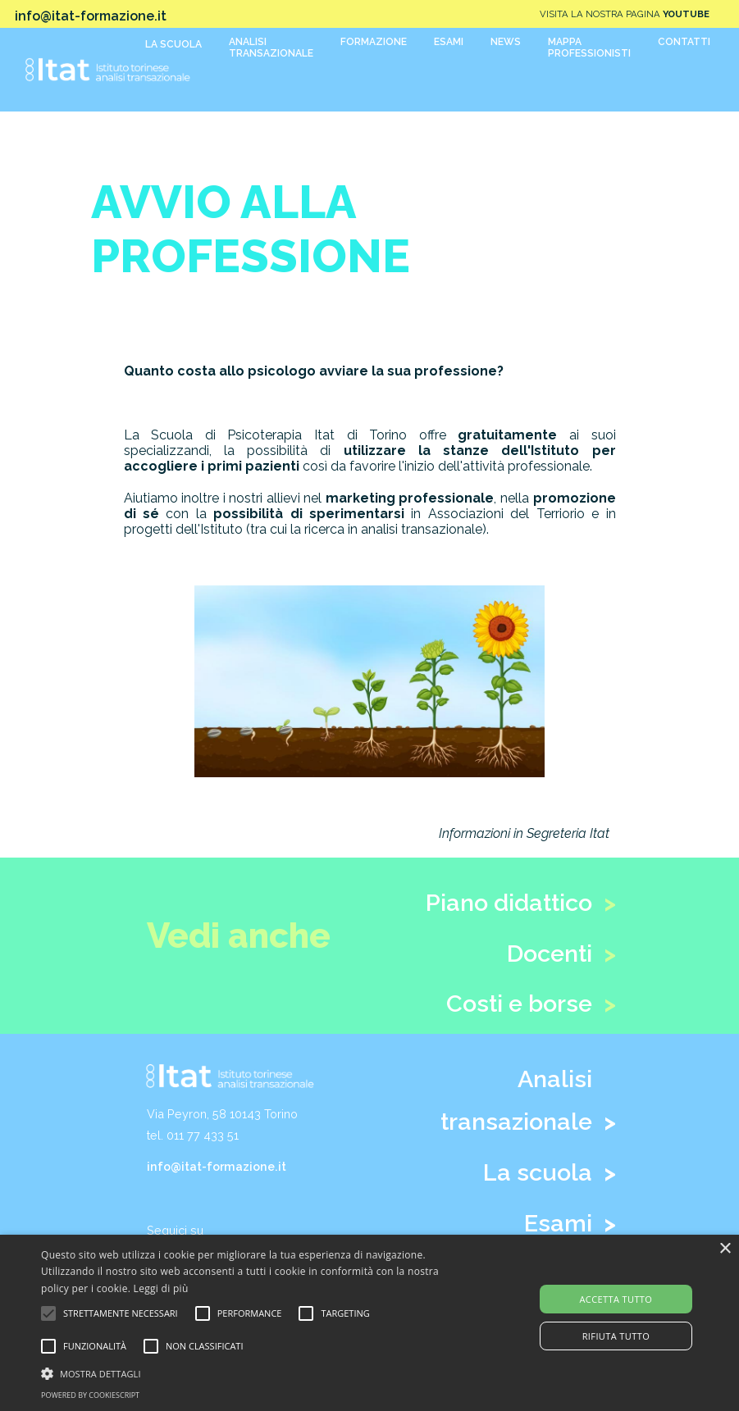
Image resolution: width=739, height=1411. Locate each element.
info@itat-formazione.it (216, 1166)
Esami (558, 1223)
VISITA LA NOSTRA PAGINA (624, 14)
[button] (254, 1372)
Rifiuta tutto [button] (616, 1336)
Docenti (549, 953)
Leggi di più (161, 1288)
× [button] (724, 1249)
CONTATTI (684, 42)
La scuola (537, 1172)
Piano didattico (509, 903)
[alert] (369, 1323)
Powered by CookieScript (90, 1395)
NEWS (505, 42)
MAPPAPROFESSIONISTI (589, 47)
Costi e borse (519, 1003)
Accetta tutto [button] (615, 1299)
